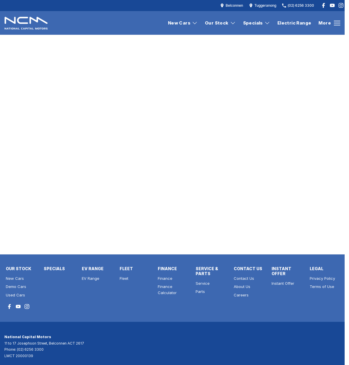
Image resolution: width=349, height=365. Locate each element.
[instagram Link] (341, 5)
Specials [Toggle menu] (256, 23)
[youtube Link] (332, 5)
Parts (200, 291)
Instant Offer (283, 283)
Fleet (124, 278)
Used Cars (15, 295)
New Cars (15, 278)
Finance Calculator (167, 289)
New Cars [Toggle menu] (183, 23)
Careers (241, 295)
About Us (242, 286)
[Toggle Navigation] (329, 23)
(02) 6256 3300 (30, 349)
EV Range (90, 278)
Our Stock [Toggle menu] (220, 23)
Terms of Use (322, 286)
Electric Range (294, 23)
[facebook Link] (323, 5)
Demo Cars (16, 286)
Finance (165, 278)
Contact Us (244, 278)
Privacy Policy (322, 278)
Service (203, 283)
